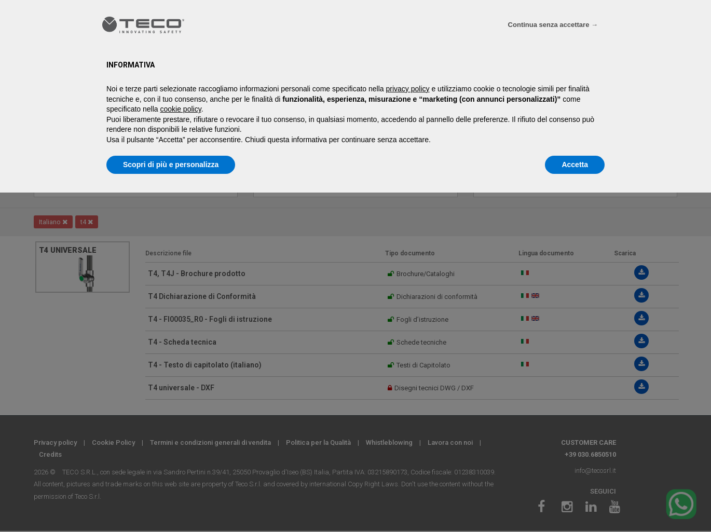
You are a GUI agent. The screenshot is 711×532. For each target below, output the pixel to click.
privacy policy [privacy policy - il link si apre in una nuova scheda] (408, 89)
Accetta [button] (575, 164)
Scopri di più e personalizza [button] (170, 164)
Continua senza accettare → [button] (553, 25)
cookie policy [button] (180, 109)
